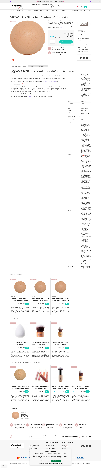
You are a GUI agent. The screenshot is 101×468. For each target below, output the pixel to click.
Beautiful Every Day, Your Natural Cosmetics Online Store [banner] (18, 6)
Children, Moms (55, 10)
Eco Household (75, 10)
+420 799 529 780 (45, 4)
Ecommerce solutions (76, 463)
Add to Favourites (84, 44)
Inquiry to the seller (84, 49)
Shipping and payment (50, 448)
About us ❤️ (64, 445)
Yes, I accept (56, 460)
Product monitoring (84, 51)
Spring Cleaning (19, 10)
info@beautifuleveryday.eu (36, 4)
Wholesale (64, 448)
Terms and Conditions (50, 445)
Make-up (21, 13)
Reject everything (45, 460)
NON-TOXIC (82, 10)
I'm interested (29, 10)
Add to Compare (84, 47)
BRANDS (36, 10)
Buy (27, 303)
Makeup (47, 10)
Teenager (63, 10)
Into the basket (66, 42)
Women (42, 10)
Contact (47, 446)
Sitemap (89, 463)
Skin (17, 13)
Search (55, 6)
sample (43, 93)
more (61, 27)
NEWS (12, 10)
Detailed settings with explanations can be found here (50, 463)
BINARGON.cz (84, 463)
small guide (30, 96)
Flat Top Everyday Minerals (50, 81)
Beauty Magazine (65, 446)
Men (68, 10)
